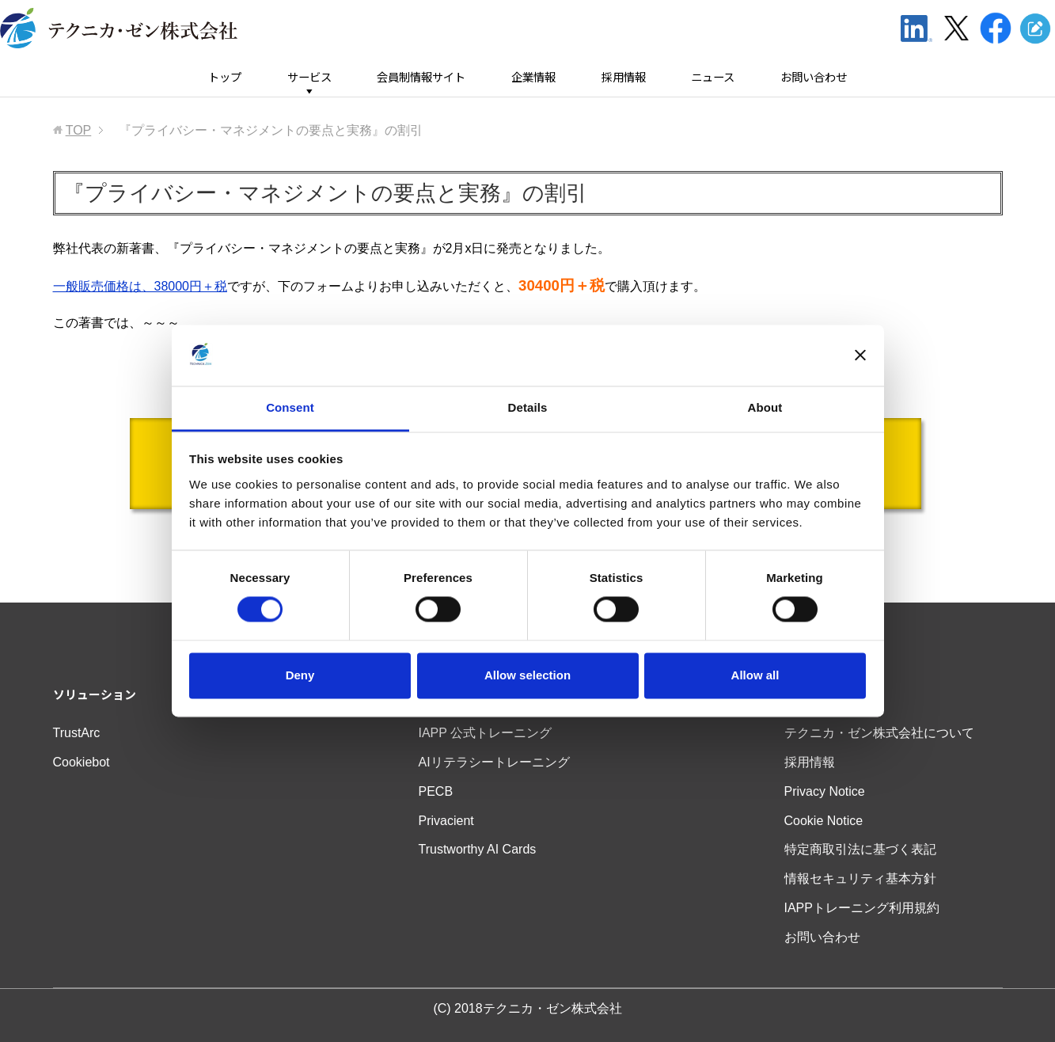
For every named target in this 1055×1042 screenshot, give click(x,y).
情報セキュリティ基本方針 (860, 878)
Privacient (446, 820)
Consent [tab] (290, 407)
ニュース (712, 77)
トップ (224, 77)
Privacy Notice (824, 791)
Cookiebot (81, 762)
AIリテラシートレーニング (494, 762)
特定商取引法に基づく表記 (860, 849)
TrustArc (77, 733)
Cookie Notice (823, 820)
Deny (300, 675)
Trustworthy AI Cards (478, 849)
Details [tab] (528, 407)
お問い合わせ (813, 77)
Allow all (755, 675)
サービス (309, 77)
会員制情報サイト (421, 77)
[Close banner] (860, 355)
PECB (436, 791)
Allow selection (527, 675)
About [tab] (765, 407)
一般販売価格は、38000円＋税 (140, 286)
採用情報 (624, 77)
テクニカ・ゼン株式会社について (879, 733)
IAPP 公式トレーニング (485, 733)
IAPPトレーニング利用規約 (861, 908)
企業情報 (533, 77)
